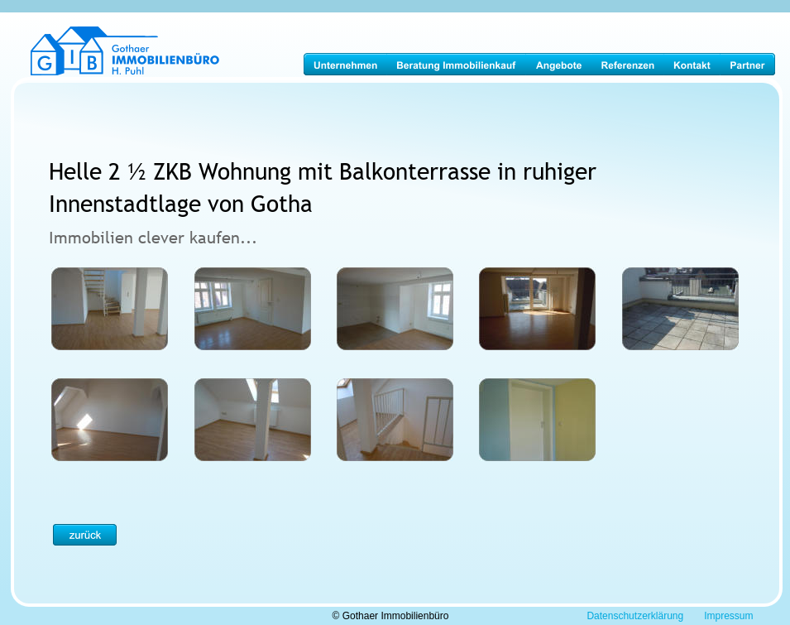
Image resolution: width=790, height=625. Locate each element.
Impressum (728, 616)
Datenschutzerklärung (635, 616)
